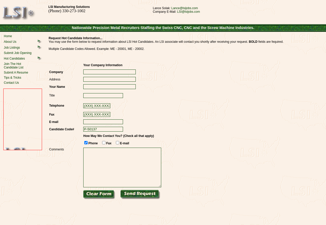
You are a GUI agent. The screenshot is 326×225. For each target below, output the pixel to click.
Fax (109, 143)
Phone (93, 143)
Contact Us (11, 83)
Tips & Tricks (12, 77)
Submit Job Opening (18, 53)
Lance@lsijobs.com (184, 8)
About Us (10, 42)
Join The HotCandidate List (13, 65)
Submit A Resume (16, 72)
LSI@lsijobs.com (188, 11)
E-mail (124, 143)
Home (8, 36)
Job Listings (12, 47)
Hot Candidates (14, 58)
